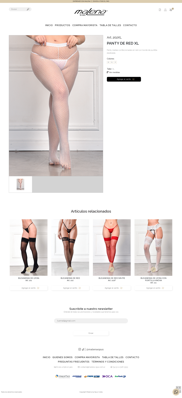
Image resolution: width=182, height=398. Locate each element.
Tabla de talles (110, 25)
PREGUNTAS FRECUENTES (73, 361)
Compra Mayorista (84, 25)
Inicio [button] (49, 25)
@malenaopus (95, 349)
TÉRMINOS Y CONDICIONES (108, 361)
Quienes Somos (62, 357)
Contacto (130, 25)
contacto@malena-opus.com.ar (92, 367)
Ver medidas (113, 72)
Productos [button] (62, 25)
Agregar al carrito (125, 79)
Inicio (46, 357)
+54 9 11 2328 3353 (119, 367)
